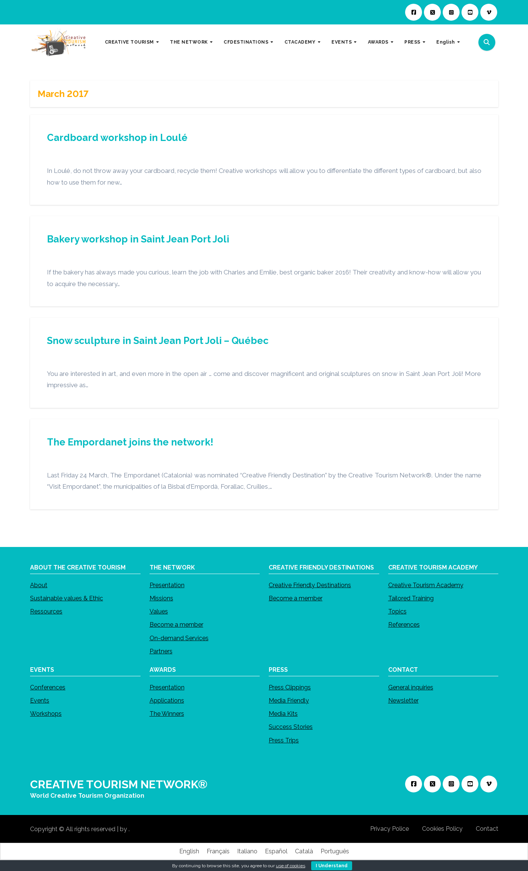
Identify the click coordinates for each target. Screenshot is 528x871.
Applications (166, 700)
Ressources (46, 611)
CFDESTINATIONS (247, 42)
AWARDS (379, 42)
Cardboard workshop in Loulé (117, 137)
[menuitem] (448, 42)
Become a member (176, 624)
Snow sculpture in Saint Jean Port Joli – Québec (158, 340)
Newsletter (403, 700)
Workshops (46, 714)
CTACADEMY (300, 42)
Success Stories (291, 727)
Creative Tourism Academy (425, 585)
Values (158, 611)
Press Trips (284, 740)
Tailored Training (410, 598)
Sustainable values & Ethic (66, 598)
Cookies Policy (442, 828)
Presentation (166, 585)
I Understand (332, 865)
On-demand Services (178, 637)
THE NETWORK (189, 42)
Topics (397, 611)
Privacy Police (389, 828)
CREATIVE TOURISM (130, 42)
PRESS (413, 42)
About (38, 585)
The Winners (166, 714)
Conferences (47, 687)
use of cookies (290, 865)
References (403, 624)
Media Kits (283, 714)
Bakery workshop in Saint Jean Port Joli (138, 239)
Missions (161, 598)
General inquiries (410, 687)
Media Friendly (289, 700)
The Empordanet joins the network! (130, 442)
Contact (487, 828)
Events (39, 700)
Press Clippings (290, 687)
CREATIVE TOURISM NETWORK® (118, 784)
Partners (160, 650)
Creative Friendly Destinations (310, 585)
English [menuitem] (189, 851)
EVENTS (342, 42)
